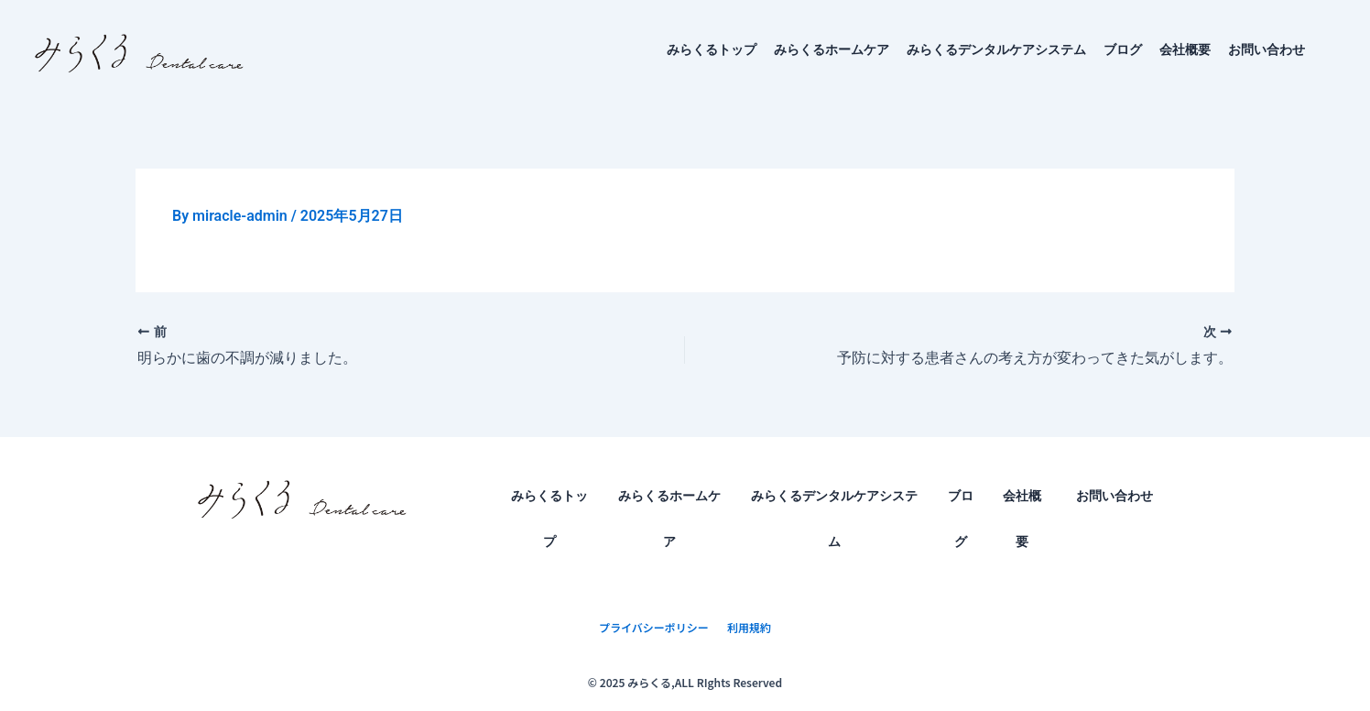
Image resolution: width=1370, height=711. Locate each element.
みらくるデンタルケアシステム (996, 49)
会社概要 (1185, 49)
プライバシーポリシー (654, 627)
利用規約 (749, 627)
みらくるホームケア (831, 49)
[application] (1312, 49)
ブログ (1123, 49)
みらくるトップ (711, 49)
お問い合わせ (1285, 49)
